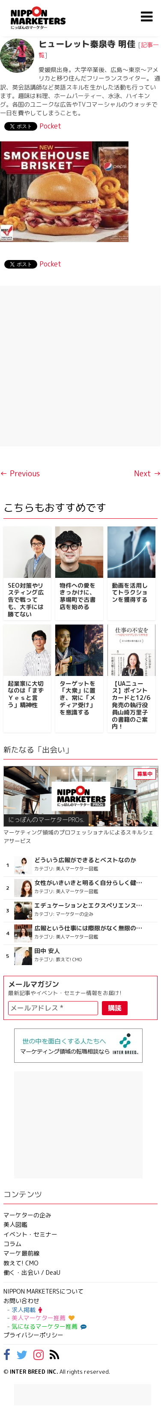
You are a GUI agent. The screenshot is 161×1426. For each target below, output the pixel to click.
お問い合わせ (21, 1301)
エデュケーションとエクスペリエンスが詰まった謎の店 (90, 906)
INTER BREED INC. (34, 1371)
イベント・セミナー (30, 1234)
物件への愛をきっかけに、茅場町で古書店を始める (77, 596)
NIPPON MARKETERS (47, 17)
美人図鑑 (15, 1224)
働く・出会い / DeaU (31, 1272)
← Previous (20, 473)
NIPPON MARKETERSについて (43, 1291)
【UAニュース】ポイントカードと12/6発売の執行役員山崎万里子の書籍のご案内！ (131, 705)
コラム (12, 1244)
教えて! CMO (21, 1263)
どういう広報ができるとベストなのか (85, 860)
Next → (147, 473)
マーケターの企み (27, 1215)
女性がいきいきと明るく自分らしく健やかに (90, 883)
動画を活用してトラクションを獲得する (130, 592)
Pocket (50, 126)
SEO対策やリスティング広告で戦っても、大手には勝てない (26, 599)
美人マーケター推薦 (43, 1318)
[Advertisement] (80, 366)
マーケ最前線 (21, 1253)
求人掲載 (27, 1310)
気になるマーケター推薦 (48, 1326)
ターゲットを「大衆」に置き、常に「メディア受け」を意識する (77, 697)
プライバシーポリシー (33, 1335)
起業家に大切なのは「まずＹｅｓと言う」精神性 (26, 694)
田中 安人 (47, 951)
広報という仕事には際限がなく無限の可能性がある (90, 928)
